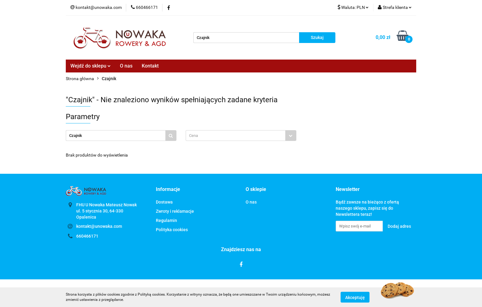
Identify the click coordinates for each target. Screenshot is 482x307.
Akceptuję (355, 297)
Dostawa (164, 202)
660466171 (87, 236)
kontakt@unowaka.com (99, 226)
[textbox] (235, 135)
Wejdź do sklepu (90, 66)
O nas (126, 66)
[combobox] (241, 135)
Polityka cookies (172, 229)
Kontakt (150, 66)
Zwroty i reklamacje (175, 211)
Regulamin (166, 220)
